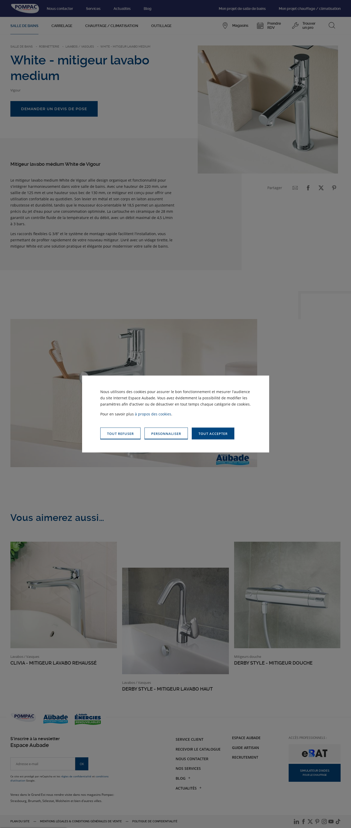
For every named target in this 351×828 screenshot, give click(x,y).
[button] (213, 433)
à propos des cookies (153, 413)
